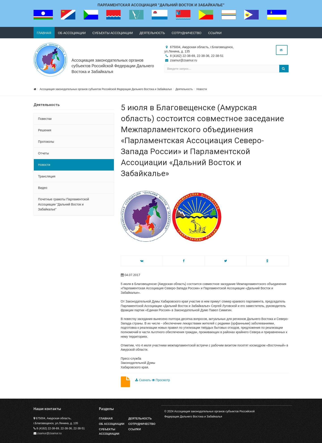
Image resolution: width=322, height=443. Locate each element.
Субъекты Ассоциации (109, 431)
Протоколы (46, 141)
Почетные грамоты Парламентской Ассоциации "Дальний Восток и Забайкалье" (63, 204)
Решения (44, 130)
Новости (201, 89)
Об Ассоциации (111, 424)
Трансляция (46, 176)
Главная (44, 33)
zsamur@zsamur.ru (49, 433)
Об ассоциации (72, 33)
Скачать (143, 380)
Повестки (44, 119)
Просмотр (161, 380)
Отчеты (43, 153)
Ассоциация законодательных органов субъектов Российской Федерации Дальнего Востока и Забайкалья (113, 66)
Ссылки (215, 33)
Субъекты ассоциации (112, 33)
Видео (42, 188)
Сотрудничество (186, 33)
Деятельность (152, 33)
